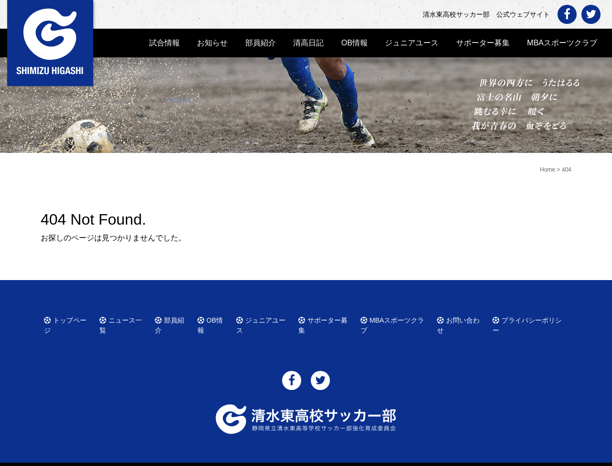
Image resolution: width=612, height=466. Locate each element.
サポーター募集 (483, 43)
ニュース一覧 (124, 318)
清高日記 (308, 43)
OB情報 (354, 43)
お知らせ (212, 43)
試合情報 (164, 43)
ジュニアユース (411, 43)
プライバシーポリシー (528, 318)
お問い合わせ (462, 318)
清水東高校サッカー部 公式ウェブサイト (314, 457)
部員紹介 (260, 43)
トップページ (69, 318)
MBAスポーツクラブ (562, 43)
